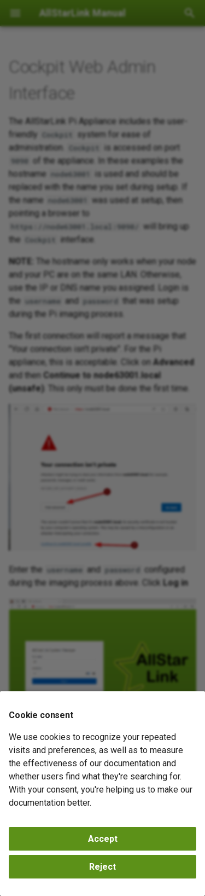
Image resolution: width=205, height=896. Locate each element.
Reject (102, 867)
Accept (103, 839)
